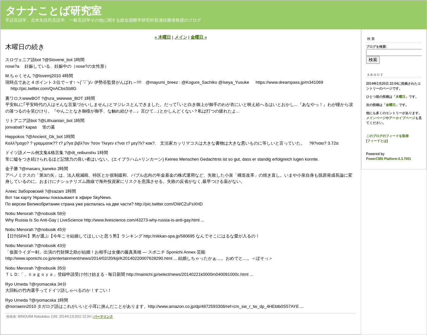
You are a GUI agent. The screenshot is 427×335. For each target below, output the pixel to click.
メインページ (376, 118)
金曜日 (391, 105)
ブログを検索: (376, 46)
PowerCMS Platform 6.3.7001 (388, 159)
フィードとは (377, 141)
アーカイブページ (402, 118)
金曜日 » (199, 37)
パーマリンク (103, 316)
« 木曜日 (163, 37)
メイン (181, 37)
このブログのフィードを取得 (387, 136)
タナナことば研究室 (53, 11)
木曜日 (400, 96)
